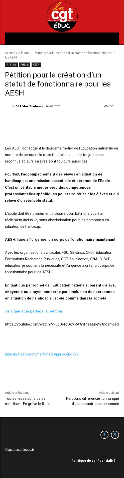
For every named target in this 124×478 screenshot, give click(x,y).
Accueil (10, 53)
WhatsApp (51, 354)
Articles (24, 64)
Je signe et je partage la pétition (33, 311)
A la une (24, 53)
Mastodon (26, 354)
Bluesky (11, 354)
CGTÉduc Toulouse (29, 106)
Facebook (68, 354)
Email (38, 354)
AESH (36, 64)
